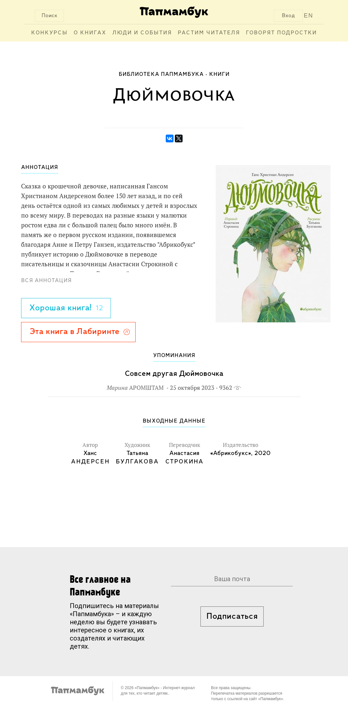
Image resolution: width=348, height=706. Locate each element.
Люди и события (142, 33)
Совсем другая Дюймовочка (174, 374)
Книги (219, 74)
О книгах (90, 33)
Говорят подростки (281, 33)
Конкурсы (49, 33)
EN (308, 15)
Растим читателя (209, 33)
